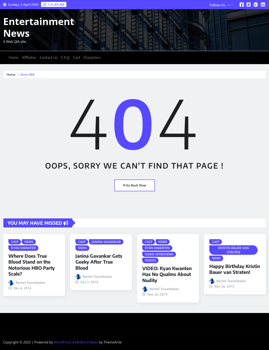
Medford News (86, 342)
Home (13, 57)
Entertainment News (38, 27)
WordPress (62, 342)
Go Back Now (134, 185)
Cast (76, 57)
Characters (92, 57)
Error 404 (27, 74)
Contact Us (49, 57)
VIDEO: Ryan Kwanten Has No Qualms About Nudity (167, 274)
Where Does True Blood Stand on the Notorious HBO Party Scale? (31, 265)
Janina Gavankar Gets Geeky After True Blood (98, 262)
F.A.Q (65, 57)
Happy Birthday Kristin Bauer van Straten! (234, 269)
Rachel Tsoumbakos (30, 282)
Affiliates (29, 57)
